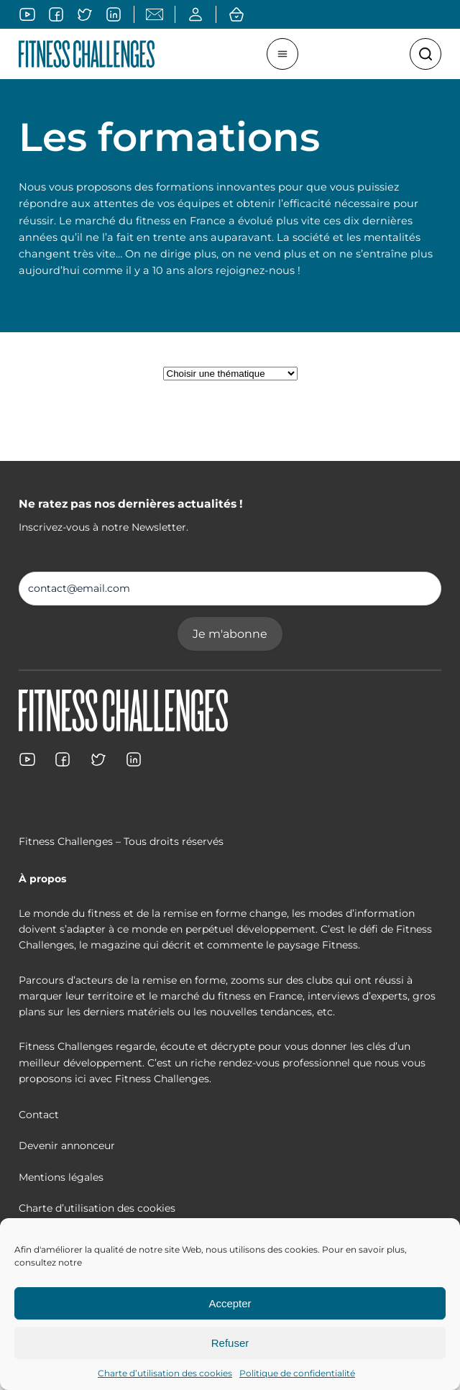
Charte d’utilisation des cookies (165, 1373)
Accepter (229, 1303)
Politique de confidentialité (297, 1373)
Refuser (230, 1343)
